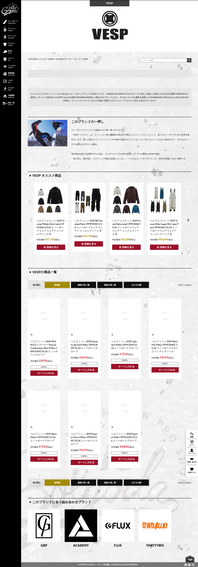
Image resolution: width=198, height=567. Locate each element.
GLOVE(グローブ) (63, 59)
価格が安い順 (83, 285)
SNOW (51, 59)
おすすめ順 (136, 285)
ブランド (77, 59)
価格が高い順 (110, 285)
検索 (189, 60)
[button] (31, 220)
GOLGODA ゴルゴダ (37, 59)
